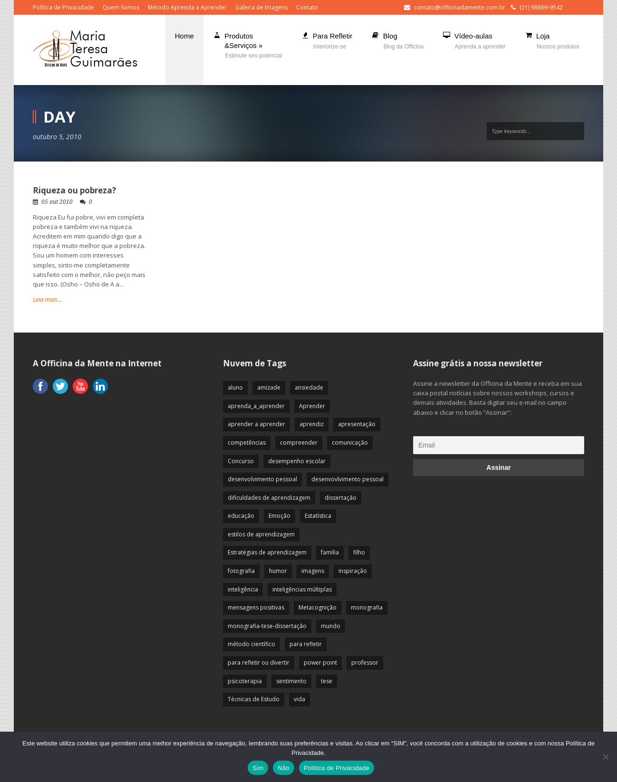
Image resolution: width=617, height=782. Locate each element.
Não (283, 768)
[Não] (605, 757)
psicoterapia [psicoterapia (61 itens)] (245, 681)
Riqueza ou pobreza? (74, 190)
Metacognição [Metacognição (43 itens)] (318, 607)
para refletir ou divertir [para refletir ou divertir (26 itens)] (258, 662)
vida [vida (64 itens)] (299, 699)
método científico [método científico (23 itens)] (251, 644)
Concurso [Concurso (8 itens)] (241, 461)
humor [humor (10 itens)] (278, 571)
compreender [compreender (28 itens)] (299, 443)
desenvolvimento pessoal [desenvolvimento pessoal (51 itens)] (262, 479)
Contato (307, 7)
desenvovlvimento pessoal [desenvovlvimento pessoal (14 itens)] (347, 479)
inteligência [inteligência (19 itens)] (243, 589)
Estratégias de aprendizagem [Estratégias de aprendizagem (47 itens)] (267, 552)
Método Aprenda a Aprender (187, 7)
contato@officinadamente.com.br (459, 7)
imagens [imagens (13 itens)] (312, 571)
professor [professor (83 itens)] (364, 662)
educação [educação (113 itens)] (241, 516)
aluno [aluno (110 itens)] (235, 387)
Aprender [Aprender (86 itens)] (312, 406)
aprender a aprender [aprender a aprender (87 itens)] (256, 424)
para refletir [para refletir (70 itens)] (305, 644)
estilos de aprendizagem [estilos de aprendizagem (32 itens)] (261, 534)
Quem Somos (121, 7)
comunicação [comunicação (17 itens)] (350, 443)
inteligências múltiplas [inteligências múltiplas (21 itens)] (302, 589)
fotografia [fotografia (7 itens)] (241, 571)
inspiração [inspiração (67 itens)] (352, 571)
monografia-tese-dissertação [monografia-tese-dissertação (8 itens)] (267, 626)
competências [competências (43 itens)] (247, 443)
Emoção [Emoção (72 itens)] (279, 516)
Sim (257, 768)
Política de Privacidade (63, 7)
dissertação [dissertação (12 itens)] (341, 498)
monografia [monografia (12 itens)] (367, 607)
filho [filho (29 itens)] (359, 552)
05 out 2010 (57, 202)
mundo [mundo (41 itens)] (330, 626)
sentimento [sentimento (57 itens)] (291, 681)
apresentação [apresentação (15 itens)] (357, 424)
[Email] (498, 445)
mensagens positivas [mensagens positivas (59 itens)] (256, 607)
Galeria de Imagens (261, 7)
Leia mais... (47, 299)
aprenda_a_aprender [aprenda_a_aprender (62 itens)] (256, 406)
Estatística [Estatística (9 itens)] (318, 516)
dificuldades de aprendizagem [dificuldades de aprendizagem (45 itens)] (269, 498)
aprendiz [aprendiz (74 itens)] (311, 424)
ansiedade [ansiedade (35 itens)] (309, 387)
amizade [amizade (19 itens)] (268, 387)
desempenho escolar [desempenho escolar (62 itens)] (297, 461)
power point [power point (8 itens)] (320, 662)
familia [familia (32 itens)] (330, 552)
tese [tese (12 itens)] (326, 681)
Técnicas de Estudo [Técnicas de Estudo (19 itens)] (254, 699)
